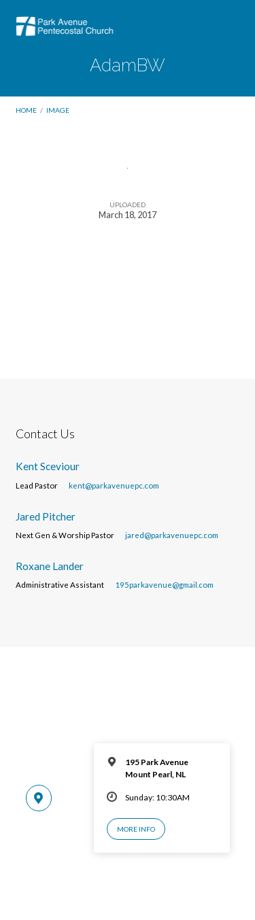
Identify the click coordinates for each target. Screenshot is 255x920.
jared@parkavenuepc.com (171, 535)
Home (26, 110)
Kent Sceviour (48, 466)
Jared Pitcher (45, 516)
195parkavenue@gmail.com (164, 584)
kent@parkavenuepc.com (114, 485)
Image (57, 110)
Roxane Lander (50, 566)
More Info (136, 829)
